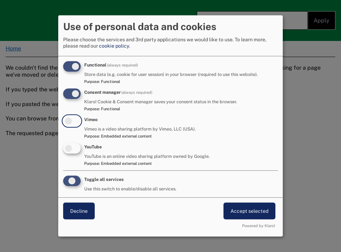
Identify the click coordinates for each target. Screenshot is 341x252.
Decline (79, 211)
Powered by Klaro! (258, 225)
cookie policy (114, 46)
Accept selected (249, 211)
